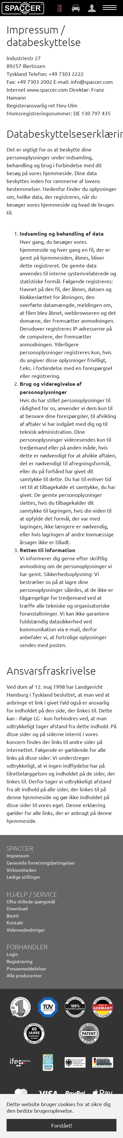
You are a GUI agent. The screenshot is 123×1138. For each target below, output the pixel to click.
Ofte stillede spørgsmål (31, 901)
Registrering (19, 961)
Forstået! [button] (61, 1125)
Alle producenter (24, 975)
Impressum (18, 855)
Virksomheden (21, 870)
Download (17, 908)
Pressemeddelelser (26, 968)
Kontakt (15, 922)
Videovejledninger (26, 930)
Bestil (13, 915)
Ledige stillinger (23, 877)
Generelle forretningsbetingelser (41, 863)
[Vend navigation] (109, 7)
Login (12, 954)
